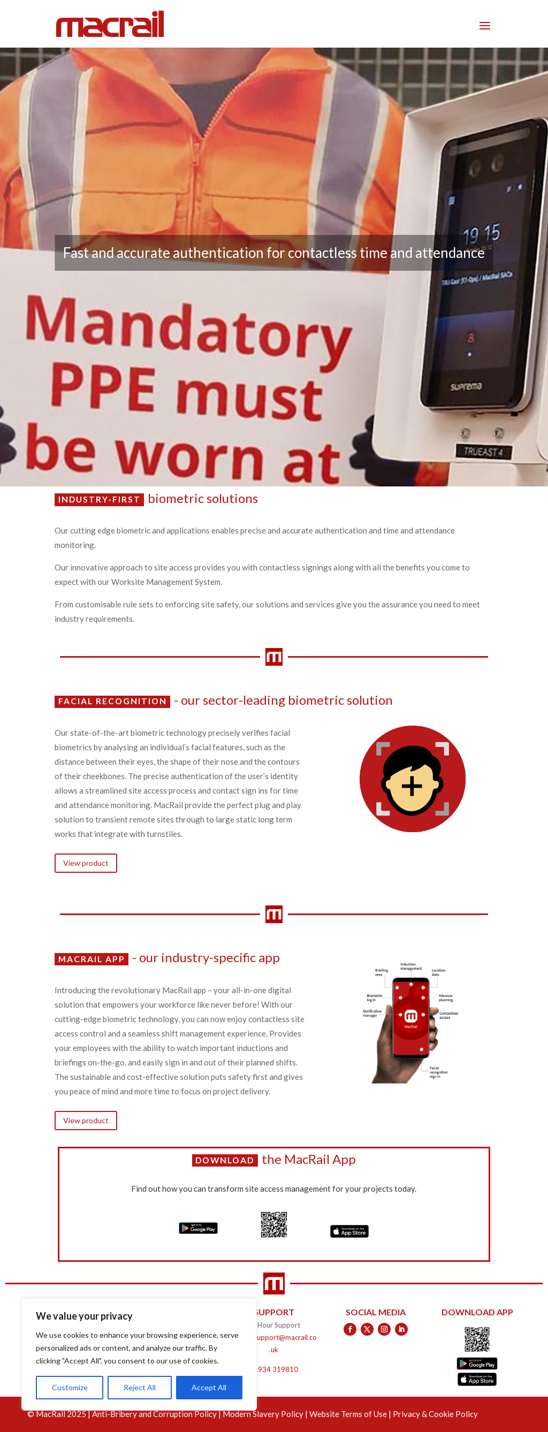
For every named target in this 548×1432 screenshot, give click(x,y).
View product (86, 862)
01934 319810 (273, 1369)
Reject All (140, 1387)
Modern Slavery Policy (263, 1414)
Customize (70, 1387)
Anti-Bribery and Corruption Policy (154, 1414)
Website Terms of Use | (351, 1414)
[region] (139, 1354)
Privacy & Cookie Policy (435, 1414)
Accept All (209, 1387)
